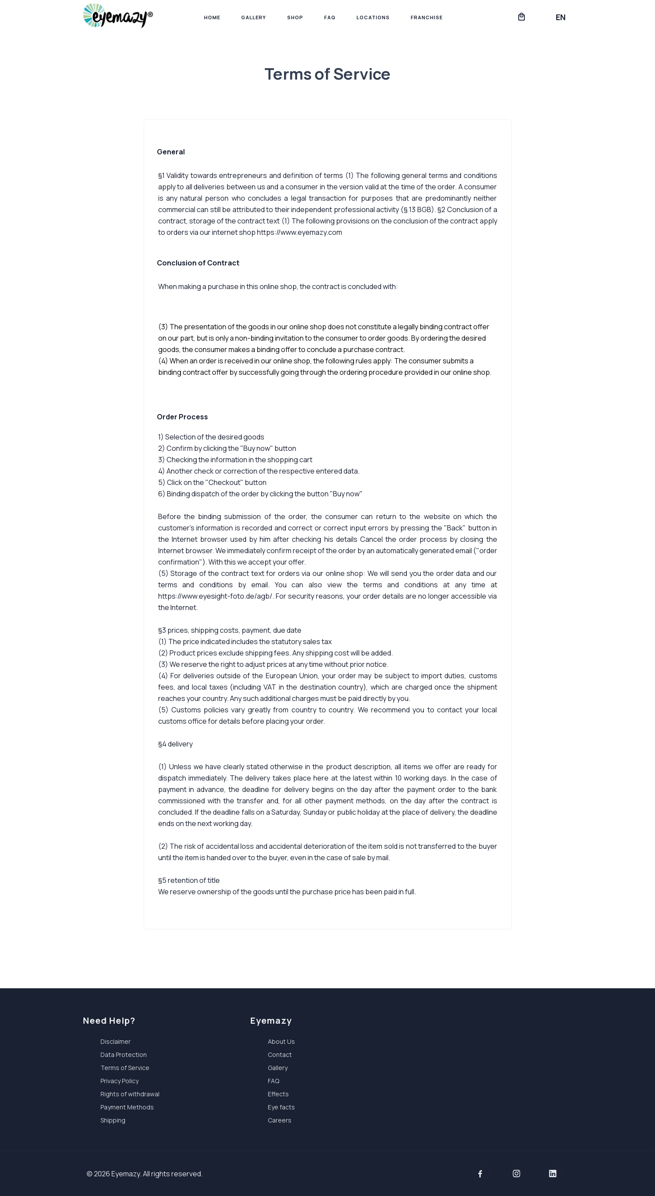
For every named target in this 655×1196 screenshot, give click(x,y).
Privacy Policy (120, 1081)
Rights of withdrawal (130, 1094)
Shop (295, 17)
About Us (281, 1041)
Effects (278, 1094)
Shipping (113, 1120)
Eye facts (281, 1107)
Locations (373, 17)
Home (212, 17)
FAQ (330, 17)
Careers (279, 1120)
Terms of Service (125, 1067)
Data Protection (124, 1054)
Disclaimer (116, 1041)
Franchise (427, 17)
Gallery (253, 17)
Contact (280, 1054)
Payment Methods (127, 1107)
